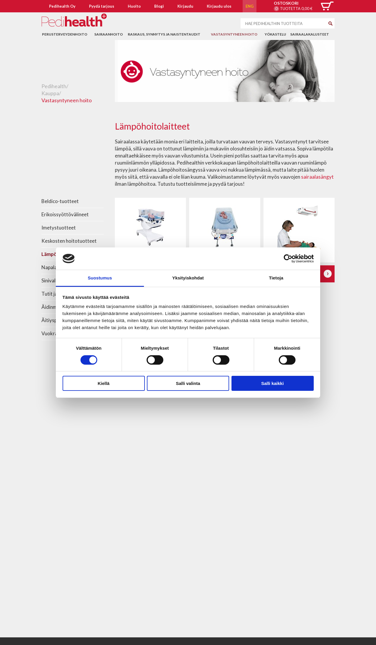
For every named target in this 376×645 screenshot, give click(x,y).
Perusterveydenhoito (64, 34)
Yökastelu (275, 34)
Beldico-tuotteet (60, 201)
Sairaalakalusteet (309, 34)
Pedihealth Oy (62, 6)
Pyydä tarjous (101, 6)
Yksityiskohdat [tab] (188, 277)
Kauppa (50, 93)
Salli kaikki (272, 383)
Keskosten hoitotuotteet (69, 241)
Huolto (134, 6)
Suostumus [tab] (100, 277)
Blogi (159, 6)
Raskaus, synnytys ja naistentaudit (164, 34)
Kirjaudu (185, 6)
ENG (250, 6)
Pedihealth (53, 86)
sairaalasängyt (317, 177)
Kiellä (103, 383)
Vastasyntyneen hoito (234, 34)
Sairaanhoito (108, 34)
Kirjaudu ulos (219, 6)
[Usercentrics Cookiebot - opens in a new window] (288, 258)
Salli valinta (188, 383)
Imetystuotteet (58, 228)
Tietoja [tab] (276, 277)
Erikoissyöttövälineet (65, 214)
